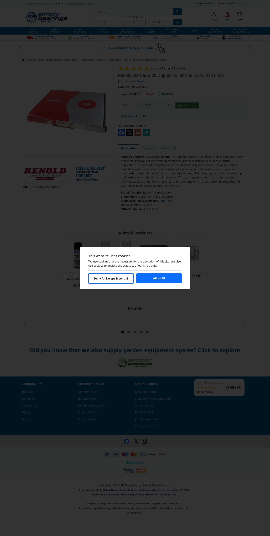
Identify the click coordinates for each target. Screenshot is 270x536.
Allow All (159, 278)
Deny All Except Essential (111, 278)
